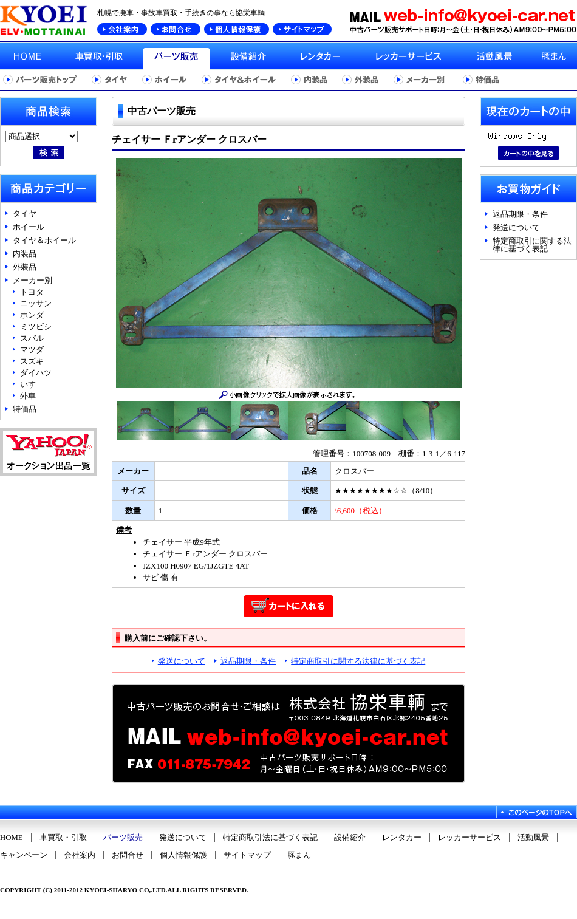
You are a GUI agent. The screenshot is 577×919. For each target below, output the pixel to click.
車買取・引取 (63, 837)
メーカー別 (32, 280)
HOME (11, 837)
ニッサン (36, 303)
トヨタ (32, 291)
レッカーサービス (469, 837)
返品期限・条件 (248, 661)
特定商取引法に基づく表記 (270, 837)
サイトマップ (247, 855)
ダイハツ (36, 372)
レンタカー (402, 837)
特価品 (24, 409)
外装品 (24, 267)
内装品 (24, 253)
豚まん (299, 855)
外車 (28, 395)
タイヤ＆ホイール (44, 240)
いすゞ (32, 384)
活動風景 (533, 837)
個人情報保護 (183, 855)
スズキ (32, 361)
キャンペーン (23, 855)
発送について (181, 661)
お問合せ (127, 855)
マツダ (32, 349)
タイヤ (24, 213)
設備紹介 (350, 837)
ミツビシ (36, 326)
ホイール (28, 226)
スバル (32, 338)
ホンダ (32, 314)
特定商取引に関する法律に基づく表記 (358, 661)
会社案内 (79, 855)
